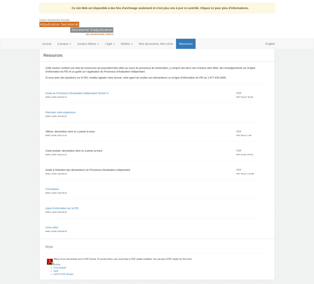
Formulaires (52, 189)
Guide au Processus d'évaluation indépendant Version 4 (77, 93)
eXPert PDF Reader (64, 274)
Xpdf (56, 271)
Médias (127, 43)
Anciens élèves (88, 43)
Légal (110, 43)
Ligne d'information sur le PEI (62, 208)
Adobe (57, 264)
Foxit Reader (60, 267)
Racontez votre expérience (61, 112)
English (270, 43)
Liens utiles (52, 227)
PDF (239, 93)
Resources (186, 43)
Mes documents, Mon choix (156, 43)
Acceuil (46, 43)
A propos (64, 43)
